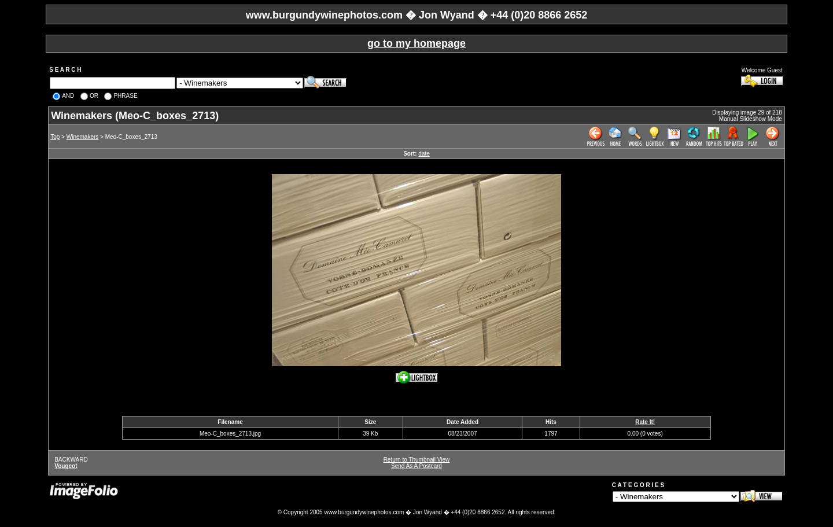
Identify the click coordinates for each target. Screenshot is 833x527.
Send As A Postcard (416, 466)
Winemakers (83, 137)
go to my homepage (416, 43)
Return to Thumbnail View (417, 459)
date (423, 153)
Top (55, 137)
